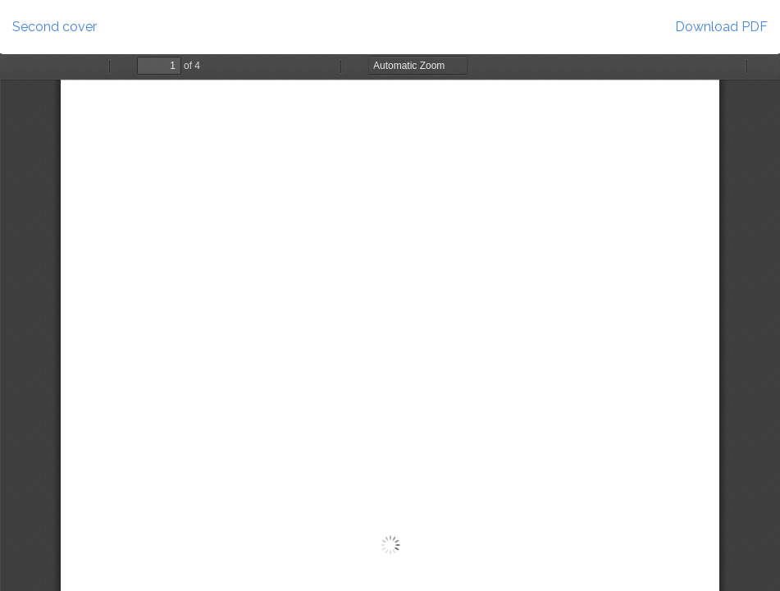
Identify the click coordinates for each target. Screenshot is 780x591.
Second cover (54, 26)
